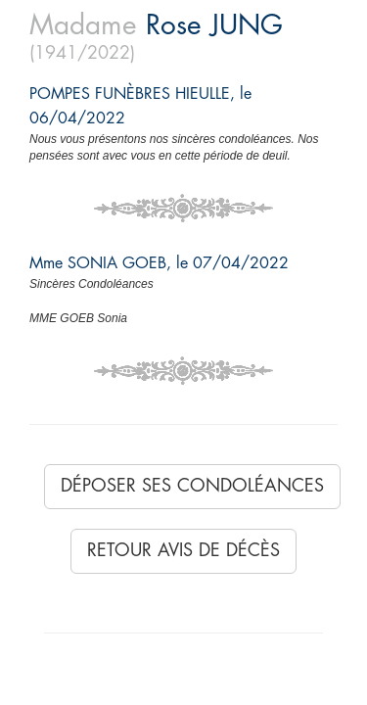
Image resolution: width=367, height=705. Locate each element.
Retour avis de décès (183, 550)
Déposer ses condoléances (192, 485)
